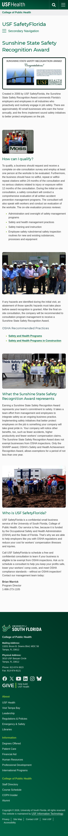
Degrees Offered (11, 743)
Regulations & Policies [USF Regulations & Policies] (14, 718)
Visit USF (47, 819)
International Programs (15, 770)
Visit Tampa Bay (11, 708)
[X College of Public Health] (11, 678)
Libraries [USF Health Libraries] (7, 729)
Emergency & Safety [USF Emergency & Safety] (13, 724)
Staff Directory (10, 784)
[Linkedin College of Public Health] (25, 678)
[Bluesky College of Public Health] (39, 678)
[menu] (34, 31)
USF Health (8, 702)
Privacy (5, 819)
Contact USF (32, 819)
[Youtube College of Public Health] (18, 678)
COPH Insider (10, 795)
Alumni (6, 800)
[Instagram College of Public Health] (32, 678)
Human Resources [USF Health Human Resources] (12, 759)
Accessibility (10, 822)
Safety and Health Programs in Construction (34, 340)
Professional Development (17, 765)
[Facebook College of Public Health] (4, 678)
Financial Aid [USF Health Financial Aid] (9, 754)
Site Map (17, 819)
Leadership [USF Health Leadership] (8, 713)
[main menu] (63, 4)
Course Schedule (12, 789)
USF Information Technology (47, 813)
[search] (54, 4)
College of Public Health (16, 12)
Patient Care (9, 749)
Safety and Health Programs (25, 336)
